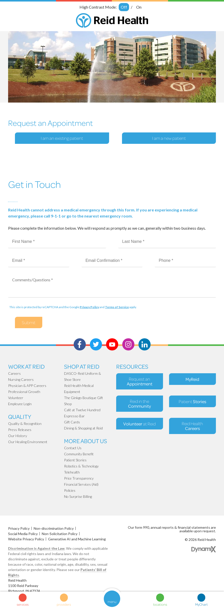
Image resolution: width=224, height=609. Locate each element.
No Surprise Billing (78, 496)
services (23, 604)
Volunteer (15, 398)
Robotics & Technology (81, 466)
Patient (192, 401)
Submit (28, 322)
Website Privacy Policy (26, 539)
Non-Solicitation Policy (59, 534)
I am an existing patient (62, 138)
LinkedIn (144, 344)
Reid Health (192, 426)
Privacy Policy (89, 307)
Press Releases (19, 429)
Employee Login (20, 404)
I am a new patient (169, 138)
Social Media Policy (23, 534)
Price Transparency (79, 478)
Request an (139, 381)
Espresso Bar (74, 416)
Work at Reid (26, 366)
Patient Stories (75, 460)
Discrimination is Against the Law (36, 548)
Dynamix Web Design (203, 549)
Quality (19, 416)
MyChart (201, 604)
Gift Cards (72, 422)
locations (160, 604)
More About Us (85, 440)
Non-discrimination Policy (54, 528)
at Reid (139, 423)
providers (64, 604)
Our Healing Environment (27, 442)
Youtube (112, 344)
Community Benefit (79, 454)
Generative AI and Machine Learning (77, 539)
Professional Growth (24, 391)
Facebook (80, 344)
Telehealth (72, 472)
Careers (14, 373)
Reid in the (139, 404)
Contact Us (73, 448)
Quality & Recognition (25, 423)
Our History (17, 436)
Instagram (128, 344)
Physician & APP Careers (27, 385)
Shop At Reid (81, 366)
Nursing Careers (21, 379)
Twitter (96, 344)
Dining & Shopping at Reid (83, 428)
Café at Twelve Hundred (82, 410)
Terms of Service (117, 307)
